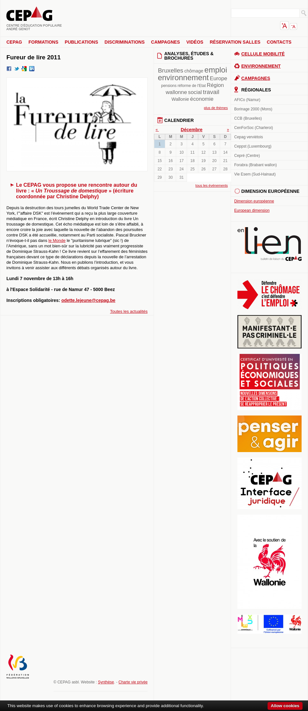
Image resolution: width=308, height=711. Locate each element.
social (195, 92)
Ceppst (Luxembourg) (252, 146)
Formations (43, 42)
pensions (168, 85)
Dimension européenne (254, 201)
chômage (193, 70)
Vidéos (194, 42)
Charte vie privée (133, 682)
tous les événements (211, 185)
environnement (183, 77)
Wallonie (180, 99)
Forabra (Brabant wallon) (255, 165)
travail (211, 92)
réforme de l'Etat (192, 85)
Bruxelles (170, 70)
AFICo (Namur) (247, 100)
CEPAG (14, 42)
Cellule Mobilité (263, 53)
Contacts (279, 42)
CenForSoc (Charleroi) (253, 127)
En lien (269, 244)
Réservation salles (235, 42)
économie (202, 99)
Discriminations (125, 42)
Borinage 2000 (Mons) (253, 109)
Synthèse (106, 682)
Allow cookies (285, 705)
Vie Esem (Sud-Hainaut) (255, 174)
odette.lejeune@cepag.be (88, 300)
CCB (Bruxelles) (248, 118)
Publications (81, 42)
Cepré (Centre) (247, 155)
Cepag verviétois (248, 137)
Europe (218, 78)
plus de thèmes (216, 108)
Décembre (191, 129)
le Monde (56, 240)
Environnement (261, 66)
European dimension (252, 210)
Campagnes (165, 42)
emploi (215, 69)
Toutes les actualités (129, 311)
